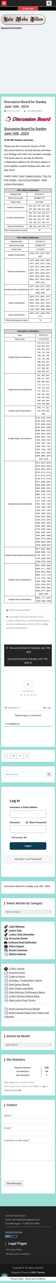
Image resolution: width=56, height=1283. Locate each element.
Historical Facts (14, 972)
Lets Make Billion (34, 111)
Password (15, 822)
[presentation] (27, 1175)
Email (8, 1128)
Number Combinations (16, 624)
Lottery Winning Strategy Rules (21, 996)
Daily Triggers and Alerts (18, 988)
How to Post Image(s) (29, 180)
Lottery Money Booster (38, 620)
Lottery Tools (13, 930)
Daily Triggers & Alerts (30, 176)
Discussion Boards (16, 938)
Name (8, 1115)
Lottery (9, 620)
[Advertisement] (28, 64)
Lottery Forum (20, 620)
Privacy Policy (15, 1249)
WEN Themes (38, 1272)
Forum (40, 617)
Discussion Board (28, 617)
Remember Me (18, 837)
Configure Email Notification (20, 942)
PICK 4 (38, 624)
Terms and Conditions (19, 1254)
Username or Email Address (23, 807)
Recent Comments (15, 950)
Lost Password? (34, 859)
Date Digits (14, 617)
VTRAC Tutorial (14, 968)
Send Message (14, 1183)
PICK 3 (31, 624)
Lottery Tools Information (19, 934)
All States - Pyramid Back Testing (23, 980)
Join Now (19, 859)
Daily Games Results (17, 984)
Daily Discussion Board (19, 610)
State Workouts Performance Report (24, 992)
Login (47, 707)
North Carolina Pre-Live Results (22, 1009)
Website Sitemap (15, 954)
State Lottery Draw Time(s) (20, 1000)
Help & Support (14, 946)
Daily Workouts (14, 926)
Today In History (14, 976)
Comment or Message (17, 1140)
